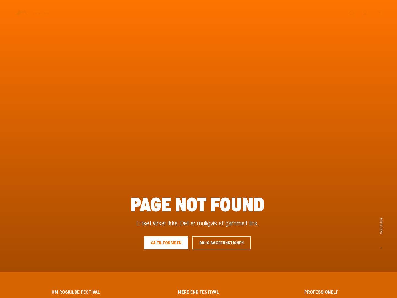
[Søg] (351, 13)
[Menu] (378, 13)
